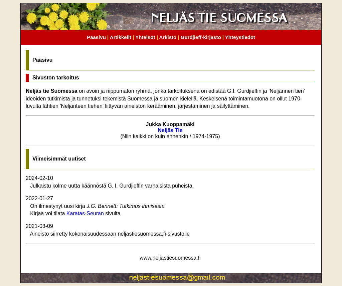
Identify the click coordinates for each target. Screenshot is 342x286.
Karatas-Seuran (85, 213)
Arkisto (167, 37)
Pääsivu (96, 37)
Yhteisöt (145, 37)
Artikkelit (120, 37)
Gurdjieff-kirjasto (201, 37)
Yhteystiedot (240, 37)
